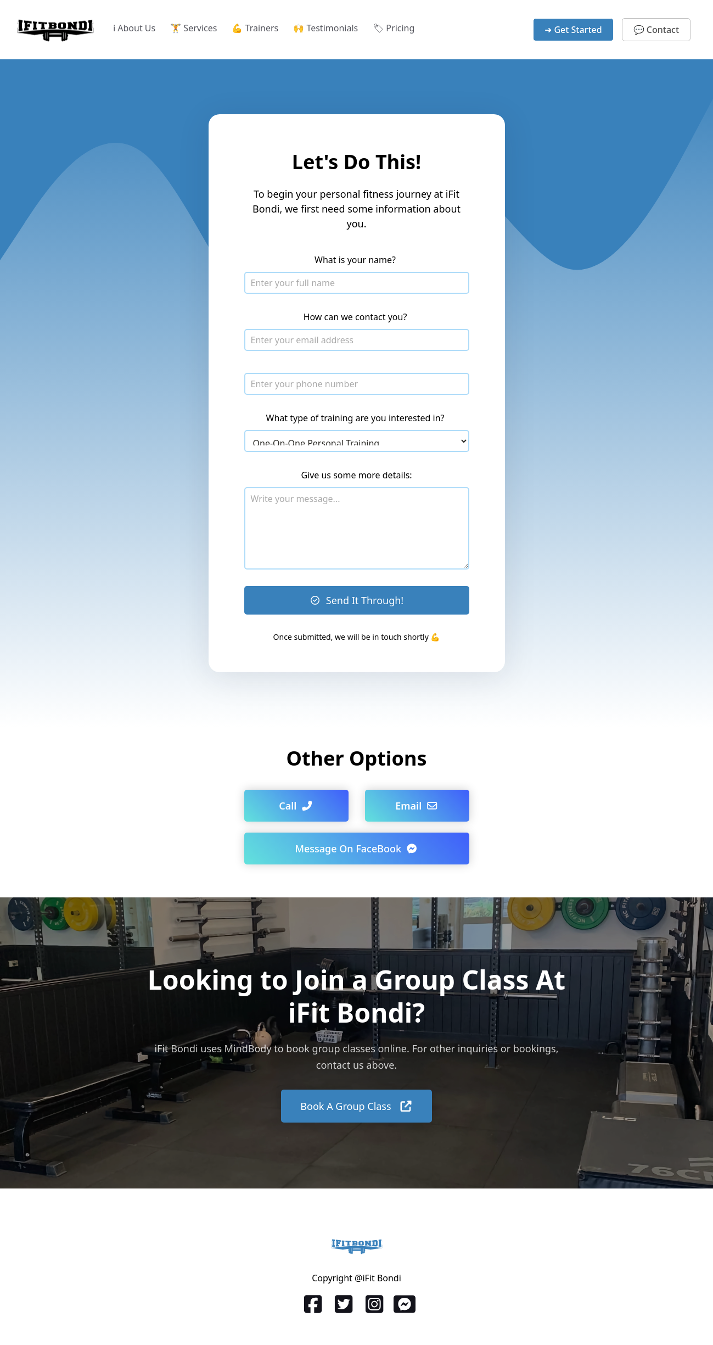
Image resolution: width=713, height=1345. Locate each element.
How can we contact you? (355, 317)
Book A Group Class (356, 1106)
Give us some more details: (356, 475)
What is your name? (355, 260)
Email (417, 805)
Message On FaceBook (356, 848)
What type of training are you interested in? (355, 418)
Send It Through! (356, 600)
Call (296, 805)
